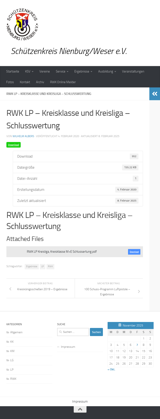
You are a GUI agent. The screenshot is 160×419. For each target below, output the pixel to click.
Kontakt (25, 82)
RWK (50, 266)
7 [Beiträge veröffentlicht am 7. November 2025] (137, 345)
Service (60, 71)
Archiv (40, 82)
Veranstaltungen (133, 71)
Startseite (12, 71)
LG (12, 360)
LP (42, 266)
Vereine (44, 71)
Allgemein (16, 332)
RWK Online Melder (63, 82)
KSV (27, 71)
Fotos (10, 82)
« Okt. (111, 369)
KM (12, 351)
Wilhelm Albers (23, 136)
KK (12, 342)
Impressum (68, 347)
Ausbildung (105, 71)
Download (13, 144)
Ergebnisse (81, 71)
